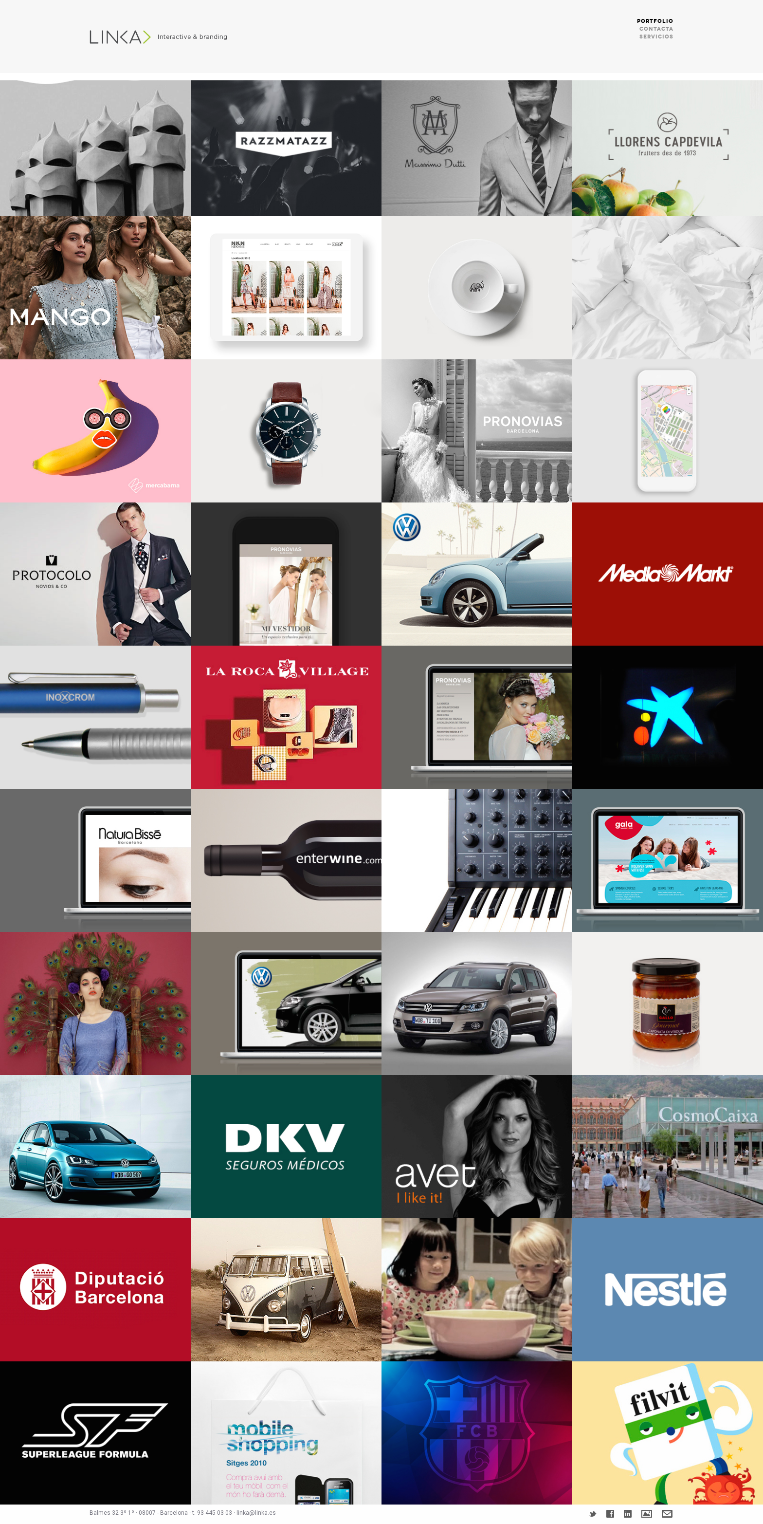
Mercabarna (667, 430)
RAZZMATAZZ (286, 144)
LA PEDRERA (95, 144)
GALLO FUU (477, 1289)
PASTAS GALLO (667, 1003)
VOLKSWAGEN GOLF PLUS (286, 1003)
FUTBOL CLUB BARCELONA (477, 1433)
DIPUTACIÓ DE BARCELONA (95, 1289)
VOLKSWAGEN (477, 574)
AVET (477, 1146)
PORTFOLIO (655, 21)
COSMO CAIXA (667, 1146)
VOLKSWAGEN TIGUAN (477, 1003)
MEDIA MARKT (667, 574)
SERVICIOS (656, 36)
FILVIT (667, 1433)
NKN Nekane (286, 287)
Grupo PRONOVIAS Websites (477, 430)
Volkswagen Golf (95, 1146)
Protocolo (95, 574)
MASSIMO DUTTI (477, 144)
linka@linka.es (256, 1512)
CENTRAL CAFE (477, 287)
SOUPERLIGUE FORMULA (95, 1433)
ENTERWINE (286, 860)
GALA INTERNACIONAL (667, 860)
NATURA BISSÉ (95, 860)
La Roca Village (286, 717)
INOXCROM (95, 717)
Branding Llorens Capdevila (667, 144)
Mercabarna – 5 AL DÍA (95, 430)
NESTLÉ (667, 1289)
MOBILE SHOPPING (286, 1433)
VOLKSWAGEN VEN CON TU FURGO (286, 1289)
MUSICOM (477, 860)
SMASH (95, 1003)
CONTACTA (656, 29)
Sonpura (667, 287)
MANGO (95, 287)
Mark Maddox (286, 430)
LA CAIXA (667, 717)
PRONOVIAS (286, 574)
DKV (286, 1146)
